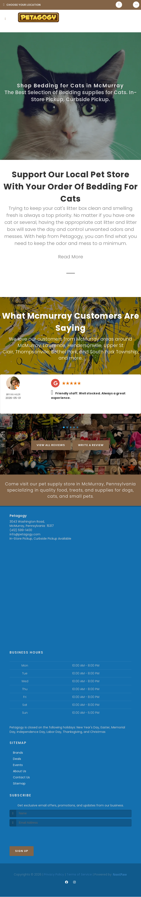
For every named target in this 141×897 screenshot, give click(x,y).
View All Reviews (51, 444)
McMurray (29, 345)
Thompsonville (32, 351)
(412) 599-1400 (21, 530)
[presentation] (32, 834)
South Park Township (114, 351)
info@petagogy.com (25, 535)
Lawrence (54, 345)
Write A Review (91, 444)
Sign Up (21, 851)
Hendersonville (84, 345)
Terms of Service (79, 875)
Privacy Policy (54, 875)
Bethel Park (64, 351)
